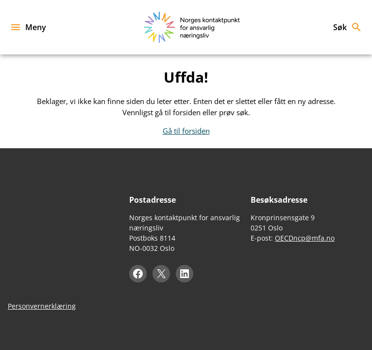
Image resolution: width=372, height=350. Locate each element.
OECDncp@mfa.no (305, 238)
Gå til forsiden (186, 131)
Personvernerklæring (42, 306)
